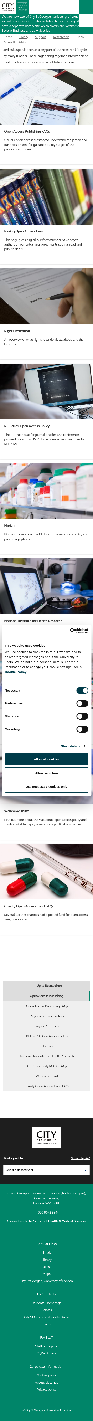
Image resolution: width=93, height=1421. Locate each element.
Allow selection (46, 773)
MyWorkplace (46, 1353)
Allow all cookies (46, 759)
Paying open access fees (59, 1016)
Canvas (46, 1310)
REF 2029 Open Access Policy (57, 1036)
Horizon (64, 1046)
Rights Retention (61, 1026)
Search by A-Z (80, 1158)
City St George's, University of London (46, 1281)
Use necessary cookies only (46, 786)
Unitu (47, 1324)
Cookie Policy (16, 672)
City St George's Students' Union (46, 1317)
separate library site (26, 26)
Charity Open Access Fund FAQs (56, 1086)
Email (46, 1253)
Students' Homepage (46, 1303)
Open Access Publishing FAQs (57, 1006)
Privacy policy (46, 1389)
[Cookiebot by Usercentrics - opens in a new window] (70, 630)
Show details (70, 746)
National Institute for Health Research (54, 1056)
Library (23, 37)
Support (40, 37)
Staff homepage (46, 1346)
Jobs (46, 1267)
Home (7, 37)
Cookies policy (47, 1375)
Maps (46, 1274)
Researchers (61, 37)
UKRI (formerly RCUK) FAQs (57, 1066)
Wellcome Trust (62, 1076)
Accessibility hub (46, 1382)
